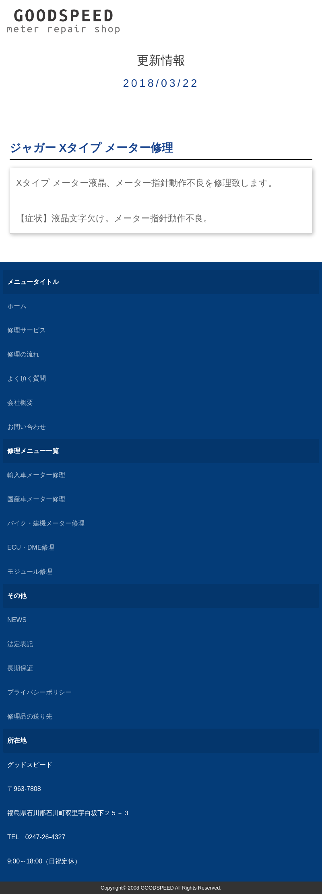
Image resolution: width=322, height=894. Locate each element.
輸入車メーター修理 (36, 475)
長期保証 (20, 668)
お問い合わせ (26, 426)
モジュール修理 (29, 571)
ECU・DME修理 (30, 547)
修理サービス (26, 330)
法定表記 (20, 644)
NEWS (17, 619)
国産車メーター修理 (36, 499)
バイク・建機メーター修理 (46, 523)
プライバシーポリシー (39, 692)
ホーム (17, 306)
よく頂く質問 (26, 378)
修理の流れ (23, 354)
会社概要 (20, 402)
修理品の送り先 (29, 716)
